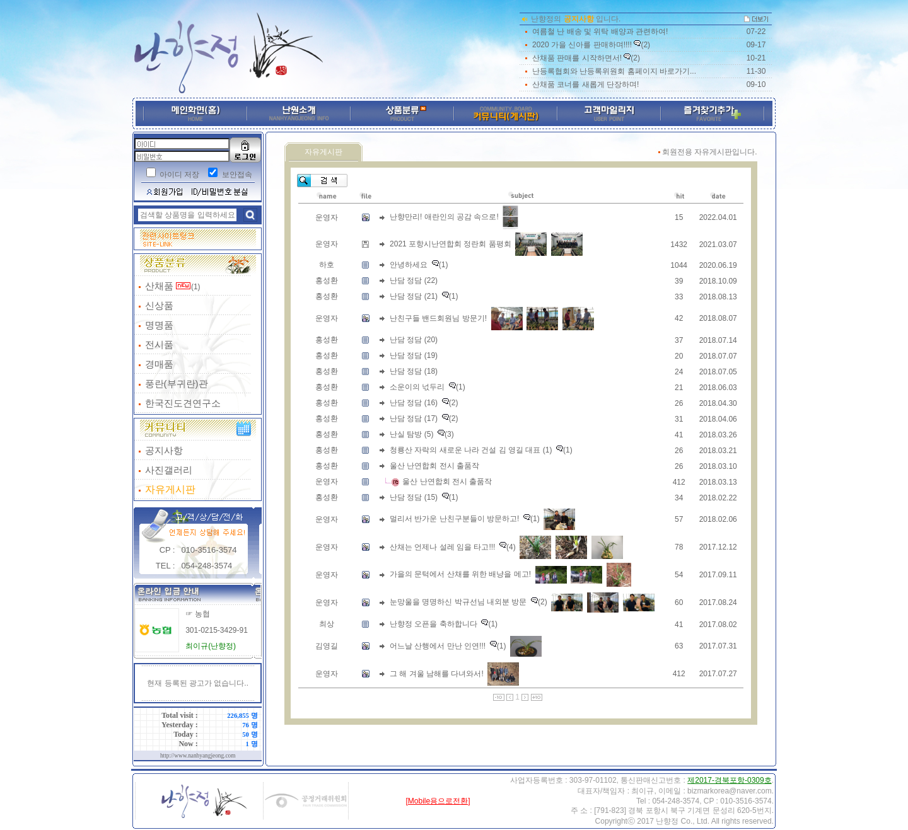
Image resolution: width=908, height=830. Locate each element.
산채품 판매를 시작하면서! (577, 58)
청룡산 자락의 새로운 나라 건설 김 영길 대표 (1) (471, 450)
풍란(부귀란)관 (176, 383)
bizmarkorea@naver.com (729, 791)
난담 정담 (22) (414, 280)
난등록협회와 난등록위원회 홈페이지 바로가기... (614, 71)
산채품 (159, 285)
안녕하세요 (409, 264)
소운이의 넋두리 (417, 387)
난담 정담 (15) (414, 497)
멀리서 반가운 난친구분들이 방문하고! (454, 518)
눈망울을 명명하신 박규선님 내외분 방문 (458, 601)
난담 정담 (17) (414, 418)
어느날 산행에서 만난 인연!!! (438, 645)
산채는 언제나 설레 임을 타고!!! (442, 546)
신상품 (159, 305)
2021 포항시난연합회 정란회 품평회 (450, 243)
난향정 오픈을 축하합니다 (433, 624)
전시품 (159, 344)
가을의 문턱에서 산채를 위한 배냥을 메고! (460, 574)
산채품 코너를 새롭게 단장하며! (585, 84)
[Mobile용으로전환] (437, 801)
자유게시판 (170, 489)
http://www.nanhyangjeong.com (198, 755)
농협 (202, 613)
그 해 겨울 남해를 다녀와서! (437, 673)
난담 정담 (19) (414, 355)
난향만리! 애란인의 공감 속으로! (444, 216)
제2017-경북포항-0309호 (729, 780)
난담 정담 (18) (414, 371)
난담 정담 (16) (414, 402)
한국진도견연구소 (183, 403)
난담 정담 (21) (414, 296)
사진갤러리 (168, 469)
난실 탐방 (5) (411, 434)
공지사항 (164, 450)
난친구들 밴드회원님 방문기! (438, 317)
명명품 (159, 325)
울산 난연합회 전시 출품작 (434, 465)
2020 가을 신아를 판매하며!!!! (582, 44)
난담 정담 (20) (414, 339)
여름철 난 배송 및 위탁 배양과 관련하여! (600, 31)
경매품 (159, 364)
